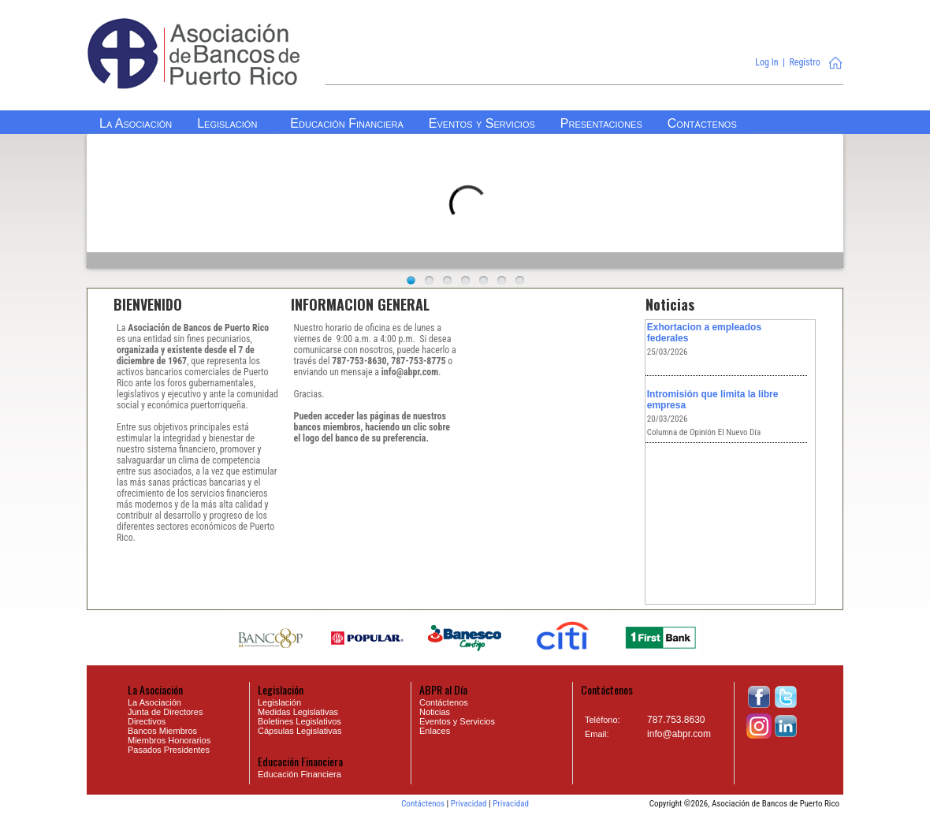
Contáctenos (423, 804)
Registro (804, 62)
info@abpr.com (679, 733)
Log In (766, 62)
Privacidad (469, 804)
